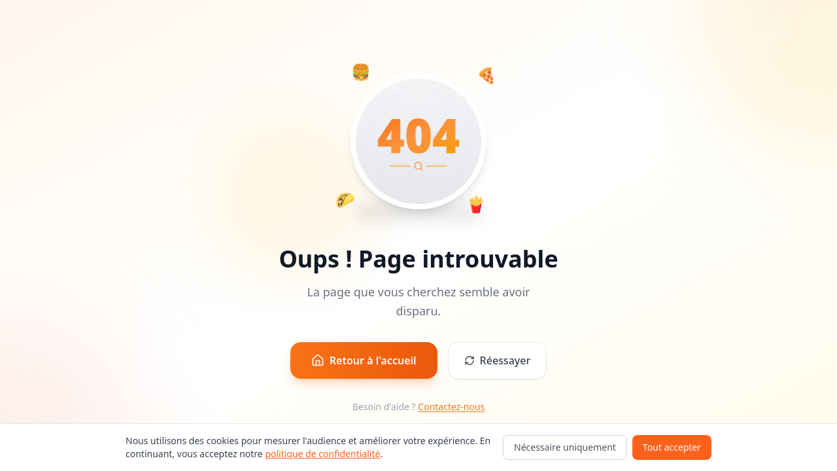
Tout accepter (672, 447)
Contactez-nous (451, 406)
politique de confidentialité (322, 453)
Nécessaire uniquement (565, 447)
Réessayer (497, 360)
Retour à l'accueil (364, 360)
